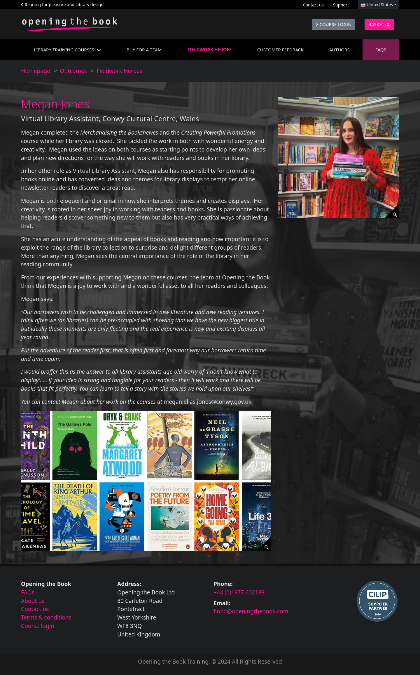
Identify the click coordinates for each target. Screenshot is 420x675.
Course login (37, 626)
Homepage (35, 71)
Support (341, 5)
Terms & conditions (46, 617)
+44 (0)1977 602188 (239, 592)
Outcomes (73, 71)
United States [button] (377, 4)
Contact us (313, 5)
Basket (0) (379, 24)
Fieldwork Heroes (120, 71)
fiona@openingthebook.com (251, 611)
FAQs (27, 592)
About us (33, 601)
